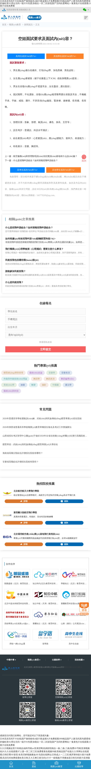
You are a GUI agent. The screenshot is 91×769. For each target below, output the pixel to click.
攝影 (44, 385)
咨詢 (64, 501)
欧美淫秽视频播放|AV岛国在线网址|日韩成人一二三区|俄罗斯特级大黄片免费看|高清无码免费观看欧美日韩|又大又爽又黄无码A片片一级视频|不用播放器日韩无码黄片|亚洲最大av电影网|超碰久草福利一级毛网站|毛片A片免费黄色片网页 (45, 758)
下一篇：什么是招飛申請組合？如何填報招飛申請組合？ (31, 160)
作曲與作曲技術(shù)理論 (15, 379)
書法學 (68, 385)
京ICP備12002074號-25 (73, 667)
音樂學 (52, 373)
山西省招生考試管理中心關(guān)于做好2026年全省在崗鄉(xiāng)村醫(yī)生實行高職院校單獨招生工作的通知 (45, 436)
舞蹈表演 (50, 379)
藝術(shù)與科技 (11, 391)
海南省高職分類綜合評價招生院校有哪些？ (23, 453)
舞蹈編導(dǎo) (67, 379)
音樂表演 (65, 373)
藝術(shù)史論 (35, 373)
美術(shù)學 (9, 385)
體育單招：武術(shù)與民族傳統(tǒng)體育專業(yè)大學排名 (30, 444)
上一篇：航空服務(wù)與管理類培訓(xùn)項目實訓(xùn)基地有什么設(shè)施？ (41, 156)
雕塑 (33, 385)
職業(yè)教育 (15, 25)
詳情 (24, 501)
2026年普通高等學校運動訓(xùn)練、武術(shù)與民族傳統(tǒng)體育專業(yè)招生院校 (42, 418)
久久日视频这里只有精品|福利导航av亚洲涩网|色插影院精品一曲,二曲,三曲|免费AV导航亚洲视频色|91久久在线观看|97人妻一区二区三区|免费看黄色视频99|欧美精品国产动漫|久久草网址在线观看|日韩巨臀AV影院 (45, 751)
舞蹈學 (36, 379)
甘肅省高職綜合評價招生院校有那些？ (21, 462)
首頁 (4, 25)
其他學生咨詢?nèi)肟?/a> (65, 56)
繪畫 (23, 385)
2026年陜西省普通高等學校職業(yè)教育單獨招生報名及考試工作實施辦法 (37, 427)
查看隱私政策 (45, 342)
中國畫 (55, 385)
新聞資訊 (28, 25)
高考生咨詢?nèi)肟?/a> (26, 56)
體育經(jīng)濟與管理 (13, 373)
